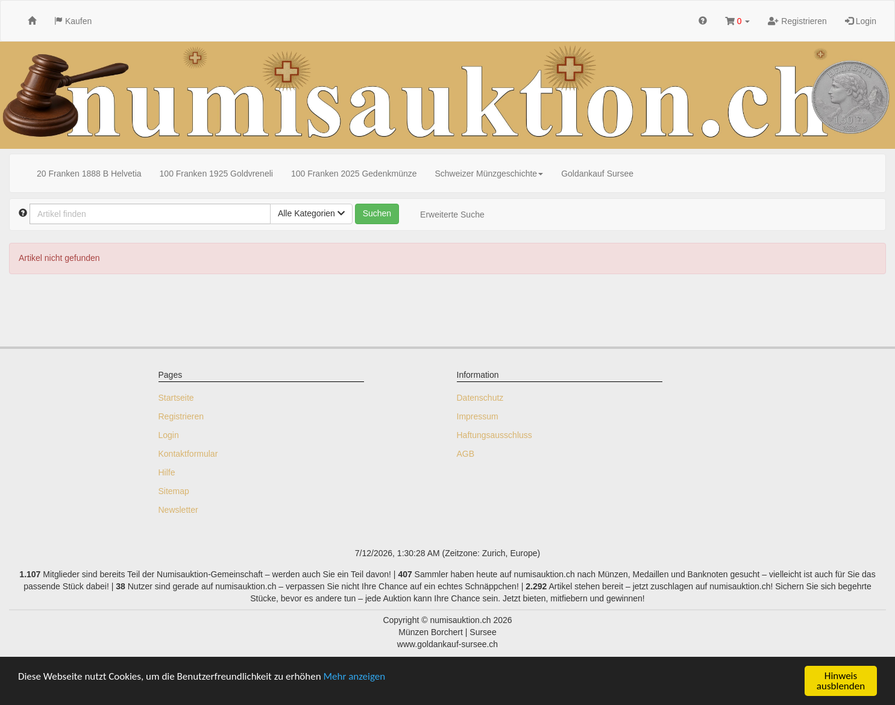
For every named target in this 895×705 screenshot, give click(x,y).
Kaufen (73, 21)
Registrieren (797, 21)
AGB (466, 454)
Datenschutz (480, 398)
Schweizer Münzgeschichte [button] (489, 173)
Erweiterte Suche (452, 214)
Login (860, 21)
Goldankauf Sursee (597, 173)
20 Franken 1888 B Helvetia (89, 173)
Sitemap (174, 491)
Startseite (176, 398)
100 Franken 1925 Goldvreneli (216, 173)
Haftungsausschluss (494, 435)
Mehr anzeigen (355, 676)
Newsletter (178, 510)
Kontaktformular (188, 454)
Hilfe (167, 472)
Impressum (477, 416)
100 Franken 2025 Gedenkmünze (354, 173)
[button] (737, 21)
